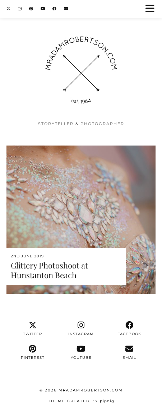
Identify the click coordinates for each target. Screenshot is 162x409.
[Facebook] (54, 8)
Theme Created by (81, 401)
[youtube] (81, 352)
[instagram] (81, 328)
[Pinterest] (31, 8)
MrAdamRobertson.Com (91, 390)
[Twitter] (8, 8)
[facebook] (129, 328)
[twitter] (32, 328)
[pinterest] (32, 352)
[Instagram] (20, 8)
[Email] (66, 8)
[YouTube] (43, 8)
